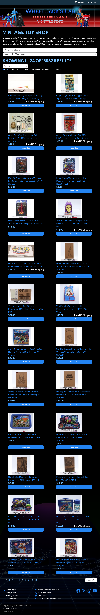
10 (36, 580)
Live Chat (42, 596)
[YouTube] (95, 591)
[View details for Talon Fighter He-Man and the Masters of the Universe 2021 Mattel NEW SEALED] (26, 553)
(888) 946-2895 (44, 593)
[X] (84, 591)
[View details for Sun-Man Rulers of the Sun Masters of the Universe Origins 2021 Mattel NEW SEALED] (74, 343)
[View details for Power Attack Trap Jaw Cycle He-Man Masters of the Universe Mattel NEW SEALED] (74, 428)
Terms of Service (10, 609)
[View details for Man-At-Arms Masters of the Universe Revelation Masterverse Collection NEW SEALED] (26, 172)
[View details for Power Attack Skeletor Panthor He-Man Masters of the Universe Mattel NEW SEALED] (26, 511)
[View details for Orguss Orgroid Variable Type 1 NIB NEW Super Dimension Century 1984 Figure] (74, 89)
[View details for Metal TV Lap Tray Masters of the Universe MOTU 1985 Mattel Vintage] (26, 427)
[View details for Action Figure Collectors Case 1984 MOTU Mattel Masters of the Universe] (74, 128)
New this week (21, 70)
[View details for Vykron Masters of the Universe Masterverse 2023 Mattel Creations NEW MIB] (26, 300)
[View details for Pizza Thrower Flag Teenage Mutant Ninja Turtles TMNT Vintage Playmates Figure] (26, 89)
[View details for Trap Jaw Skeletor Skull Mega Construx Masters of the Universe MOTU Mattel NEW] (74, 215)
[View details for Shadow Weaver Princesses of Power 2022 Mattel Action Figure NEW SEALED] (26, 214)
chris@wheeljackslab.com (48, 590)
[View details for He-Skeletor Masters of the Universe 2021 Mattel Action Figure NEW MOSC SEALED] (74, 258)
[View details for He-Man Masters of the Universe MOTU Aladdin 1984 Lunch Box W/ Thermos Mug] (74, 511)
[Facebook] (78, 591)
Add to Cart (26, 105)
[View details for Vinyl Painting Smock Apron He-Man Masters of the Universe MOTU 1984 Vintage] (74, 300)
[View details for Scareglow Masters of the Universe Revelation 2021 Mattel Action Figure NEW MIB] (26, 386)
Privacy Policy (8, 611)
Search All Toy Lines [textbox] (14, 54)
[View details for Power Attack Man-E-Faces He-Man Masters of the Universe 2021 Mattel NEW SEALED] (74, 172)
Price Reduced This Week (48, 70)
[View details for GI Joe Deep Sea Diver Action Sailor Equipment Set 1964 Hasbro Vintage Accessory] (26, 129)
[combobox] (50, 54)
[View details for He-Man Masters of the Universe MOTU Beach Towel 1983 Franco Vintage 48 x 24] (26, 256)
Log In (91, 2)
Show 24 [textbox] (90, 580)
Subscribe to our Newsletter (49, 599)
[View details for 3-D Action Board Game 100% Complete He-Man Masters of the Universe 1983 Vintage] (26, 343)
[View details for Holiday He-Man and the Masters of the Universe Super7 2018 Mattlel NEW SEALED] (74, 386)
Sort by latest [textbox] (9, 66)
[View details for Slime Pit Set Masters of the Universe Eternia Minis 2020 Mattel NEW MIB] (26, 470)
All (7, 70)
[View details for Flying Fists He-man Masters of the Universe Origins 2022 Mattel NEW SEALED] (74, 554)
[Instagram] (89, 591)
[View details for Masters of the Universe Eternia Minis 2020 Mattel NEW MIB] (74, 470)
